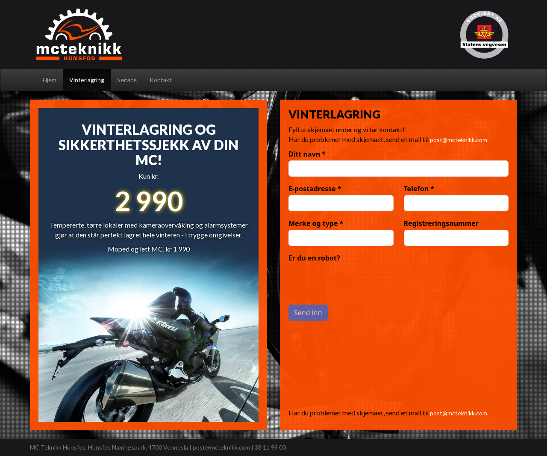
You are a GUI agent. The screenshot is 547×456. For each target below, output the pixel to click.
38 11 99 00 (270, 447)
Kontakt (161, 79)
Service (127, 79)
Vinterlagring (86, 79)
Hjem (49, 79)
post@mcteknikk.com (458, 139)
